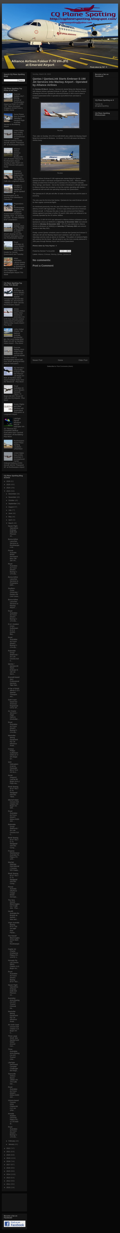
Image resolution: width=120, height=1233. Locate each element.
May (10, 517)
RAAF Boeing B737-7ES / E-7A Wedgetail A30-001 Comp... (13, 843)
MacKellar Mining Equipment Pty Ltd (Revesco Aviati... (13, 740)
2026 (8, 481)
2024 (8, 488)
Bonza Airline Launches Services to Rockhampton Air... (13, 543)
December (12, 494)
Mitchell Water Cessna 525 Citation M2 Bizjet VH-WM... (13, 804)
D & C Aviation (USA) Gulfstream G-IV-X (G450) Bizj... (13, 629)
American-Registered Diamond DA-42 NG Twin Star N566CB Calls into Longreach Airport (14, 176)
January (11, 1144)
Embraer (47, 254)
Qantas (59, 254)
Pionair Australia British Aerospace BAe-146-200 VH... (13, 556)
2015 (8, 1171)
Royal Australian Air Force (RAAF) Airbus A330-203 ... (13, 816)
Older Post (82, 360)
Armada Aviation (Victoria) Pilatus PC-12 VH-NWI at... (13, 1119)
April (10, 520)
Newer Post (37, 360)
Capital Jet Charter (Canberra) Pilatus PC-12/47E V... (13, 953)
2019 (8, 1158)
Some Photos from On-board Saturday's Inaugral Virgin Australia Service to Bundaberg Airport (14, 120)
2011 (8, 1184)
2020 (8, 1155)
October (11, 500)
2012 (8, 1181)
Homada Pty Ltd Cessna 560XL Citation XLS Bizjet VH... (13, 964)
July (10, 510)
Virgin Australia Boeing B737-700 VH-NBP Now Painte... (13, 928)
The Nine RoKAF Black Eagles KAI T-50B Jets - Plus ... (14, 904)
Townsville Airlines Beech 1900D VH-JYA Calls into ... (13, 1079)
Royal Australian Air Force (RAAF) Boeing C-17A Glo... (12, 569)
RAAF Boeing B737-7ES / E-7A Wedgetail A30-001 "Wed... (13, 792)
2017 (8, 1165)
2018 (8, 1161)
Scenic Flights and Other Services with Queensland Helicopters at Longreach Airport (14, 409)
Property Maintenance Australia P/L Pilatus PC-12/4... (13, 855)
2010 (8, 1187)
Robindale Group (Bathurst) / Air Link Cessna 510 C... (13, 656)
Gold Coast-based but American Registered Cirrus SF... (13, 704)
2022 (8, 1148)
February (12, 1141)
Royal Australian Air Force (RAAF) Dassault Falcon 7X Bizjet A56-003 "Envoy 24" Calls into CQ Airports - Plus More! (14, 393)
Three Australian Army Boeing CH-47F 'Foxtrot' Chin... (13, 1054)
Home (60, 360)
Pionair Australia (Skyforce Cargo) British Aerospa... (13, 892)
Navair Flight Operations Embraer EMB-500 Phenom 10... (13, 531)
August (11, 507)
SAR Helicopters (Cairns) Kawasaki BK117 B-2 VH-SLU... (13, 767)
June (10, 513)
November (12, 497)
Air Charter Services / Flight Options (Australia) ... (13, 715)
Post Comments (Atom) (65, 366)
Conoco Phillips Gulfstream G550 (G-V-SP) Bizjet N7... (13, 754)
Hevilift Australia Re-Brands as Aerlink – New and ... (14, 915)
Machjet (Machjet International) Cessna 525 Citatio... (13, 866)
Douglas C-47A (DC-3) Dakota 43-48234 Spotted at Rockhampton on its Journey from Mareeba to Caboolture (14, 192)
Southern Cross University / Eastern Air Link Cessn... (14, 592)
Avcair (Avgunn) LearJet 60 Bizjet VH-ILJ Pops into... (14, 779)
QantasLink (67, 254)
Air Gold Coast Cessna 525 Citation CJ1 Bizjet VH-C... (13, 1029)
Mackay (53, 254)
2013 (8, 1178)
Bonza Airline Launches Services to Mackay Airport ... (13, 604)
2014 (8, 1174)
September (12, 504)
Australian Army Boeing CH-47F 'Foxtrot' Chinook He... (13, 1003)
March (11, 523)
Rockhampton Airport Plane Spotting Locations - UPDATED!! (19, 445)
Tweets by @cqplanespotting (101, 105)
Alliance (41, 254)
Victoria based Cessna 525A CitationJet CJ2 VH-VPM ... (13, 1105)
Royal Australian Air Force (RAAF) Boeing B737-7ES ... (13, 977)
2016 (8, 1168)
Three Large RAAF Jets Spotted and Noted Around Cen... (13, 1041)
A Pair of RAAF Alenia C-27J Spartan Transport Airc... (13, 692)
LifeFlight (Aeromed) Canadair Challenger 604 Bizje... (13, 1067)
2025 (8, 484)
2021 (8, 1152)
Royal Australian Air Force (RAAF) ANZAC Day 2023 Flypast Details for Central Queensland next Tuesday (14, 248)
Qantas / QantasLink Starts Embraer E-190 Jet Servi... (13, 669)
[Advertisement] (14, 1201)
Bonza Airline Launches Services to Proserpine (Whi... (13, 581)
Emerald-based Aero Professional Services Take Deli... (13, 681)
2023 (8, 491)
